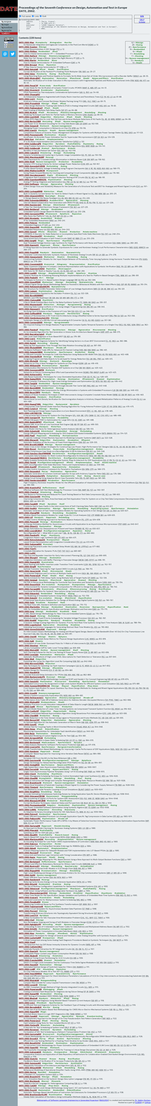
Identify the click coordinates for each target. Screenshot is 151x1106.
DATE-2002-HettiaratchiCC (31, 700)
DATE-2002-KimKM (27, 623)
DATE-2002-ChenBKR (28, 718)
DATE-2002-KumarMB (29, 996)
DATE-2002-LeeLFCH (28, 918)
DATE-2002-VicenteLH (29, 92)
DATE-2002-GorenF (28, 234)
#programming (75, 307)
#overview (85, 609)
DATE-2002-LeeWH (28, 275)
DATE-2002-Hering (27, 1074)
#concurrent (60, 684)
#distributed (59, 207)
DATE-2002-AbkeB (27, 851)
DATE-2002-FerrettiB (28, 772)
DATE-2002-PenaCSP (28, 88)
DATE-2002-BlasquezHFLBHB (32, 803)
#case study (45, 88)
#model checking (62, 828)
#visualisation (87, 868)
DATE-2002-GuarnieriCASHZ (32, 271)
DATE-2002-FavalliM (28, 506)
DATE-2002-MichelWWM (30, 350)
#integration (56, 45)
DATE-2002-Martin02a (29, 609)
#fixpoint (85, 442)
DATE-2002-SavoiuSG (29, 684)
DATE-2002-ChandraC (29, 494)
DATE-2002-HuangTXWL (30, 407)
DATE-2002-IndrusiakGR (30, 1054)
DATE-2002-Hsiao (27, 731)
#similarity (42, 76)
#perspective (98, 609)
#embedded (139, 52)
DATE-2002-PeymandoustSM (32, 807)
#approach (45, 247)
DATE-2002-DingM (27, 569)
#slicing (43, 913)
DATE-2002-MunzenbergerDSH (33, 895)
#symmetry (88, 146)
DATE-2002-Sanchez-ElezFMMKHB (35, 456)
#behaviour (49, 259)
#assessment (52, 798)
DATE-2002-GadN (27, 709)
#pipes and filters (100, 81)
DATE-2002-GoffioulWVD (30, 316)
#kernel (45, 1083)
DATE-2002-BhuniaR (28, 1001)
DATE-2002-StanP (27, 945)
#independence (48, 704)
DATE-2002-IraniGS (28, 133)
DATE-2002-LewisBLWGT (30, 533)
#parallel (64, 368)
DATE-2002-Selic (26, 605)
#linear (56, 247)
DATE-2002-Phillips (28, 54)
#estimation (50, 137)
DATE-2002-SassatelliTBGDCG (33, 460)
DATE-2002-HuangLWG (29, 564)
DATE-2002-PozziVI (28, 1092)
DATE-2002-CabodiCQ (29, 155)
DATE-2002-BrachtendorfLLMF (33, 1097)
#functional (75, 81)
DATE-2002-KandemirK (29, 882)
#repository (114, 1054)
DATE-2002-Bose (27, 736)
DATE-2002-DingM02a (29, 794)
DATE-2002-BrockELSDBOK (31, 447)
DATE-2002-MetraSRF (29, 652)
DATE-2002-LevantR (28, 987)
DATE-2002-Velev (27, 76)
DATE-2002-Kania (27, 860)
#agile (50, 177)
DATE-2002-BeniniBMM (30, 390)
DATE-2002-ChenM (27, 639)
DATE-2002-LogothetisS (30, 627)
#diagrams (62, 267)
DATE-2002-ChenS (27, 776)
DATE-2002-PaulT (27, 438)
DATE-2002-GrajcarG (28, 900)
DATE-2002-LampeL (28, 293)
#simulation (74, 469)
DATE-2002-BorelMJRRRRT (31, 298)
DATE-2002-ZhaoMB (28, 781)
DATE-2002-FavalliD (28, 1018)
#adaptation (52, 478)
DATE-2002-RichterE (28, 429)
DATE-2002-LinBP (27, 971)
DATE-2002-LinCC (27, 101)
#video (99, 451)
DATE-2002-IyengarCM (29, 420)
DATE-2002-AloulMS (28, 837)
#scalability (77, 164)
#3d (38, 971)
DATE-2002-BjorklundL (29, 1083)
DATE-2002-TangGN (28, 386)
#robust (71, 151)
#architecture (73, 316)
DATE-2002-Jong (26, 614)
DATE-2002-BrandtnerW (30, 785)
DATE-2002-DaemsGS (29, 247)
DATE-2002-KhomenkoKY (30, 307)
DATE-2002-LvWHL (27, 812)
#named (62, 137)
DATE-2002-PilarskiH (28, 833)
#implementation (55, 142)
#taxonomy (70, 812)
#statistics (57, 958)
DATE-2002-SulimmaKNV (30, 547)
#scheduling (69, 155)
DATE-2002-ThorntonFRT (30, 238)
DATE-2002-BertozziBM (30, 124)
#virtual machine (70, 438)
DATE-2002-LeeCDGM (29, 119)
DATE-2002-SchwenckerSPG (32, 478)
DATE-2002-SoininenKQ (30, 1066)
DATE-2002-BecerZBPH (29, 395)
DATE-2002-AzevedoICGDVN (32, 168)
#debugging (48, 992)
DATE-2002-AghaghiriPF (30, 927)
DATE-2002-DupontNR (29, 230)
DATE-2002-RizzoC (27, 451)
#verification (63, 72)
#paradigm (50, 198)
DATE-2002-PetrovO (28, 816)
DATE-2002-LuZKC (27, 555)
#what (88, 533)
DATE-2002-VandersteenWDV (32, 483)
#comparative (60, 1054)
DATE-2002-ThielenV (28, 790)
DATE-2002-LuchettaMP (30, 940)
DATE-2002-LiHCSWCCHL (30, 415)
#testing (139, 58)
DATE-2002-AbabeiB (28, 958)
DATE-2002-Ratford (28, 58)
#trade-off (61, 350)
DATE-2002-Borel (27, 758)
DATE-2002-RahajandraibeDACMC (34, 289)
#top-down (93, 688)
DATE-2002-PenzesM (29, 524)
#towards (56, 1083)
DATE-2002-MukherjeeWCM (32, 173)
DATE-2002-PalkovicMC (30, 821)
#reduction (64, 164)
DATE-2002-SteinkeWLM (30, 359)
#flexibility (57, 670)
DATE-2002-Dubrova (28, 846)
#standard (53, 605)
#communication (49, 368)
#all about (39, 142)
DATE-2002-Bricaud (28, 67)
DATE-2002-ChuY (26, 922)
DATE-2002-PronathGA (29, 106)
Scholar (142, 22)
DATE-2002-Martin (27, 63)
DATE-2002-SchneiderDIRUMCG (33, 203)
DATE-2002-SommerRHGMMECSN (34, 688)
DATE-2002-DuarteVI (28, 954)
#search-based (62, 837)
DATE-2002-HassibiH (28, 967)
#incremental (99, 332)
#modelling (139, 56)
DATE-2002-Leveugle (28, 657)
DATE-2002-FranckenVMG (31, 963)
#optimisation (62, 92)
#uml (59, 424)
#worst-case (99, 478)
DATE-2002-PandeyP (28, 332)
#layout (65, 542)
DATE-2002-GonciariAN (29, 499)
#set (79, 478)
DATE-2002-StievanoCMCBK (32, 798)
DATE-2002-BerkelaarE (29, 864)
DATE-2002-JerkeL (27, 399)
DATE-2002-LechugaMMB (30, 194)
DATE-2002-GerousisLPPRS (31, 216)
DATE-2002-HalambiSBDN (30, 354)
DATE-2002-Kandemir (29, 754)
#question (51, 67)
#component (52, 173)
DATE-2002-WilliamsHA (29, 368)
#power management (139, 61)
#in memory (52, 115)
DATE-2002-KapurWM (29, 1014)
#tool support (64, 271)
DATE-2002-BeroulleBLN (30, 1010)
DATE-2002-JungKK (27, 243)
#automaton (43, 851)
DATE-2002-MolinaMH (29, 704)
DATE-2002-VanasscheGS (30, 259)
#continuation (55, 1097)
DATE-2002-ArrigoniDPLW (31, 740)
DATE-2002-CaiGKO (28, 1088)
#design (139, 45)
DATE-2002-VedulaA (28, 582)
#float (42, 72)
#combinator (47, 92)
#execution (62, 81)
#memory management (59, 58)
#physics (62, 639)
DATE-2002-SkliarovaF (29, 891)
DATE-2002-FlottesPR (29, 1027)
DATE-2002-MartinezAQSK (31, 842)
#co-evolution (48, 587)
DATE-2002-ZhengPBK (29, 515)
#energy (50, 160)
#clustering (45, 155)
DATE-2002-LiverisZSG (29, 749)
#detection (59, 119)
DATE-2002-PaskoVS (28, 280)
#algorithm (45, 119)
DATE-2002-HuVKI (27, 877)
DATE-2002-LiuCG (27, 341)
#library (43, 648)
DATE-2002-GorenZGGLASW (32, 632)
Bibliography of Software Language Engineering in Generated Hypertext (68, 1103)
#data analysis (48, 745)
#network (44, 128)
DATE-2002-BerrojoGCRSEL (31, 666)
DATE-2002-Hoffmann (29, 186)
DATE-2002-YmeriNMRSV (30, 976)
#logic (41, 243)
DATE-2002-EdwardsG (29, 596)
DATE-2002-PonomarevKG (31, 137)
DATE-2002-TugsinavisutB (31, 909)
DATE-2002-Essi (26, 142)
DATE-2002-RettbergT (29, 212)
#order (58, 846)
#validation (120, 895)
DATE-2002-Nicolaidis (29, 221)
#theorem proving (78, 591)
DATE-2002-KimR (27, 164)
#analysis (139, 63)
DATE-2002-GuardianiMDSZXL (32, 182)
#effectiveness (49, 490)
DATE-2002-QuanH (27, 618)
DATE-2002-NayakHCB (29, 675)
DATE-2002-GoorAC (28, 727)
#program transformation (69, 749)
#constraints (47, 564)
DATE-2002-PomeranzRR (30, 992)
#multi (139, 65)
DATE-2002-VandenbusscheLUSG (34, 320)
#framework (61, 177)
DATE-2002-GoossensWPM (31, 372)
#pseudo (80, 1018)
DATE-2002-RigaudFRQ (29, 873)
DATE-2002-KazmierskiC (30, 207)
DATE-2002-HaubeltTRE (30, 670)
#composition (53, 542)
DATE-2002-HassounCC (29, 311)
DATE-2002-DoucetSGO (29, 587)
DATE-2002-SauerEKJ (28, 1050)
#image (57, 155)
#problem (60, 146)
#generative (56, 186)
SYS (142, 16)
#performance (139, 49)
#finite (41, 234)
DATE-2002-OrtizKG (28, 931)
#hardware (48, 350)
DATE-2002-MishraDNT (29, 81)
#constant (48, 547)
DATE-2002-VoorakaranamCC (32, 177)
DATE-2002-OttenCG (28, 529)
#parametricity (73, 255)
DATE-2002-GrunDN (28, 695)
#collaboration (56, 203)
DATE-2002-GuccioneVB (30, 763)
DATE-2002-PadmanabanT (31, 110)
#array (45, 474)
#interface (56, 429)
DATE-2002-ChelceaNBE (30, 302)
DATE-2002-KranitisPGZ (30, 490)
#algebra (51, 807)
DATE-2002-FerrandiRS (29, 591)
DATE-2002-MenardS (28, 442)
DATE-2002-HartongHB (29, 828)
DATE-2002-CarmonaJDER (30, 325)
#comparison (49, 940)
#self (60, 238)
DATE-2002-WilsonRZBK (30, 1070)
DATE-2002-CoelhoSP (29, 713)
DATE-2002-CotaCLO (28, 411)
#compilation (50, 354)
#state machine (90, 234)
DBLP (142, 20)
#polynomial (61, 407)
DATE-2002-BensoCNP (29, 722)
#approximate (60, 713)
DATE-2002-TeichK (27, 465)
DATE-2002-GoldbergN (29, 151)
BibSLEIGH (104, 1103)
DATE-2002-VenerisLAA (29, 573)
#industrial (52, 803)
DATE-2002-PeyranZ (28, 913)
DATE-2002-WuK (26, 661)
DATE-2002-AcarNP (28, 469)
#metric (52, 639)
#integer (61, 307)
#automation (48, 81)
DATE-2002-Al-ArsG (28, 115)
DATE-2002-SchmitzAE (29, 433)
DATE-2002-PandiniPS (29, 538)
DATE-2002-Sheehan (28, 648)
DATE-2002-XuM (26, 643)
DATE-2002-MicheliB (28, 363)
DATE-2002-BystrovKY (29, 868)
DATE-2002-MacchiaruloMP (31, 160)
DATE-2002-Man (26, 45)
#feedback (63, 936)
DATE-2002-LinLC (27, 1005)
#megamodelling (69, 798)
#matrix (61, 259)
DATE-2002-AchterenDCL (30, 377)
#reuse (61, 198)
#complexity (41, 45)
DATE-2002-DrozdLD (28, 1041)
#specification (85, 600)
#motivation (71, 609)
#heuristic (52, 234)
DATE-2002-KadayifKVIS (30, 381)
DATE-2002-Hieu (26, 936)
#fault (139, 54)
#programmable (61, 325)
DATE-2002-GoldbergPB (30, 146)
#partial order (71, 868)
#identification (44, 341)
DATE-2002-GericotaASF (30, 1036)
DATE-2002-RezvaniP (28, 855)
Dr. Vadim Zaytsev (143, 1103)
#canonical (49, 267)
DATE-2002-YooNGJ (28, 511)
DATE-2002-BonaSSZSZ (29, 1045)
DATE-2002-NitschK (28, 886)
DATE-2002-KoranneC (29, 1032)
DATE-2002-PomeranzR (29, 578)
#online (44, 652)
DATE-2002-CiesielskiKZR (31, 267)
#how (55, 54)
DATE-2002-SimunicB (28, 128)
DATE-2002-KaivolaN (28, 72)
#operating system (100, 511)
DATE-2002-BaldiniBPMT (30, 424)
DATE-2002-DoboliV (28, 600)
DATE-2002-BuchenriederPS (32, 679)
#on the (68, 45)
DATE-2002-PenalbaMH (29, 904)
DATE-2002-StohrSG (28, 1061)
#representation (77, 267)
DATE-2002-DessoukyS (29, 474)
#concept (50, 679)
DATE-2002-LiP (26, 520)
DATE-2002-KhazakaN (29, 983)
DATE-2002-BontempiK (29, 745)
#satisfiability (73, 146)
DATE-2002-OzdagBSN (29, 767)
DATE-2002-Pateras (28, 225)
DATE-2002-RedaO (27, 345)
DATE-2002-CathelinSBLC (30, 949)
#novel (89, 1036)
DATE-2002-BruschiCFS (29, 1079)
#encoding (47, 124)
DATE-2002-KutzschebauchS (32, 542)
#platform (64, 216)
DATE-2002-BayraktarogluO (31, 337)
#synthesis (67, 243)
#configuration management (80, 451)
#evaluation (49, 238)
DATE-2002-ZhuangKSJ (29, 97)
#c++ (41, 280)
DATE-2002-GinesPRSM (30, 284)
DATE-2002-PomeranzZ (29, 1023)
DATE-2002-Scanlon (28, 49)
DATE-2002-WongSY (28, 560)
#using (139, 47)
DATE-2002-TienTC (27, 551)
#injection (50, 666)
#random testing (95, 1018)
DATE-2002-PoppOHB (28, 255)
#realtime (40, 605)
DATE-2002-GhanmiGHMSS (31, 198)
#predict (78, 745)
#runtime (92, 275)
